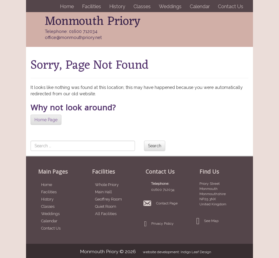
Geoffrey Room (108, 199)
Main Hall (103, 192)
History (117, 6)
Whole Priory (107, 184)
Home (67, 6)
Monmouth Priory (92, 21)
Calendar (200, 6)
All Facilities (106, 213)
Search (154, 145)
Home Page (45, 119)
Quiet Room (105, 206)
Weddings (170, 6)
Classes (142, 6)
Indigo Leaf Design (196, 252)
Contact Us (230, 6)
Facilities (91, 6)
